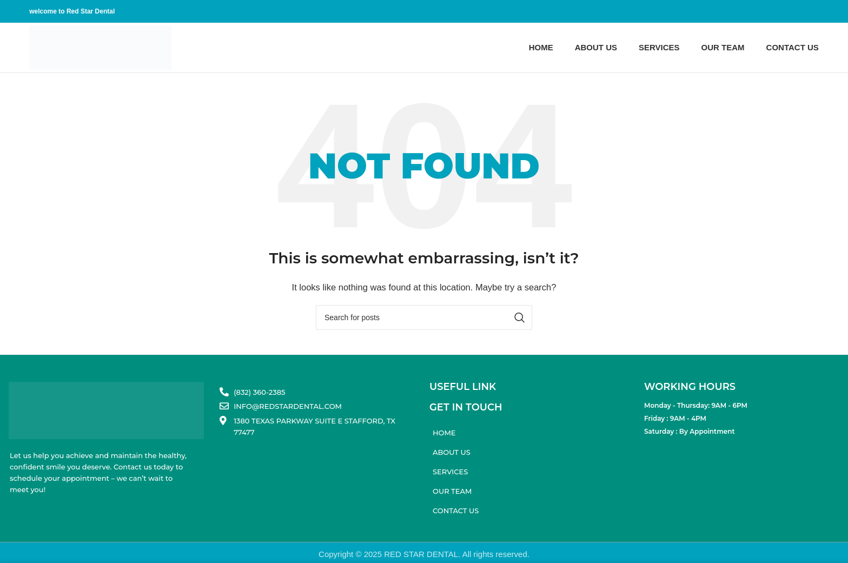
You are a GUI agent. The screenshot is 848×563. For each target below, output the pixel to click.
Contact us (456, 510)
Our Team (452, 491)
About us (452, 452)
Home (444, 432)
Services (450, 471)
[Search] (424, 317)
